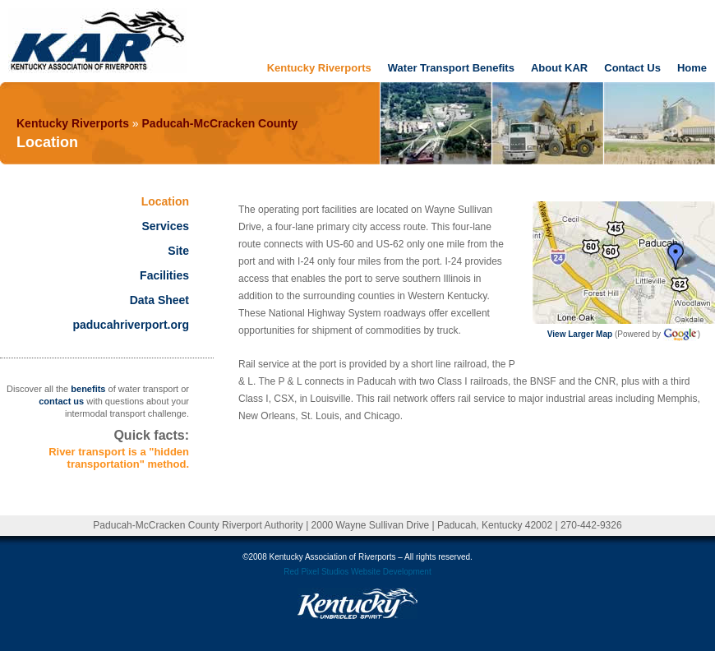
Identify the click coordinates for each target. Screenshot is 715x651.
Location (165, 201)
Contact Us (632, 68)
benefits (88, 389)
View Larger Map (579, 334)
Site (178, 250)
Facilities (164, 275)
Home (692, 68)
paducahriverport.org (130, 324)
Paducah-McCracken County (220, 123)
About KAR (559, 68)
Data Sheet (159, 300)
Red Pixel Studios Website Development (357, 571)
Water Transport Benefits (451, 68)
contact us (61, 401)
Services (165, 226)
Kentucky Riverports (319, 68)
